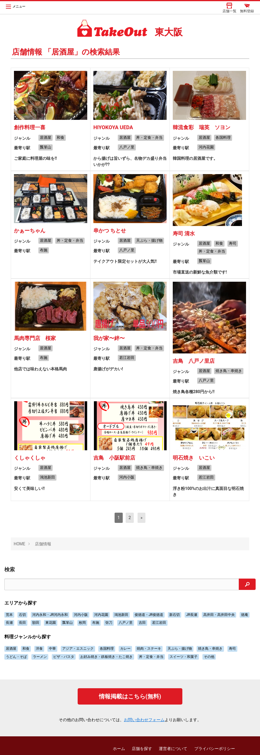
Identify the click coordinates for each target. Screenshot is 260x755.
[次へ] (141, 518)
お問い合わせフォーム (144, 719)
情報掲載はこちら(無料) (130, 696)
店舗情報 (43, 544)
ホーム (119, 748)
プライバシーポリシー (214, 748)
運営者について (173, 748)
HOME (19, 544)
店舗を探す (142, 748)
